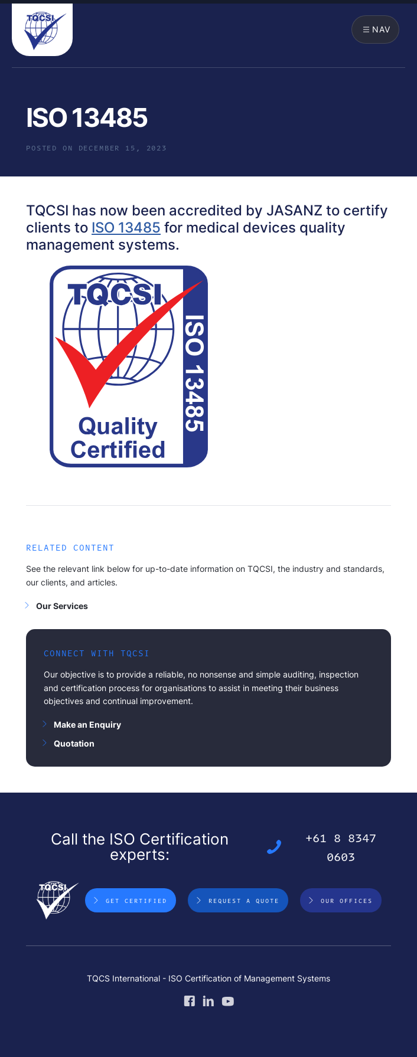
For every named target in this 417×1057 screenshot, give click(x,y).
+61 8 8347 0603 (340, 847)
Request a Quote (244, 900)
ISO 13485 (126, 227)
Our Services (62, 606)
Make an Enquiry (87, 724)
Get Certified (136, 900)
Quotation (74, 743)
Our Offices (347, 900)
